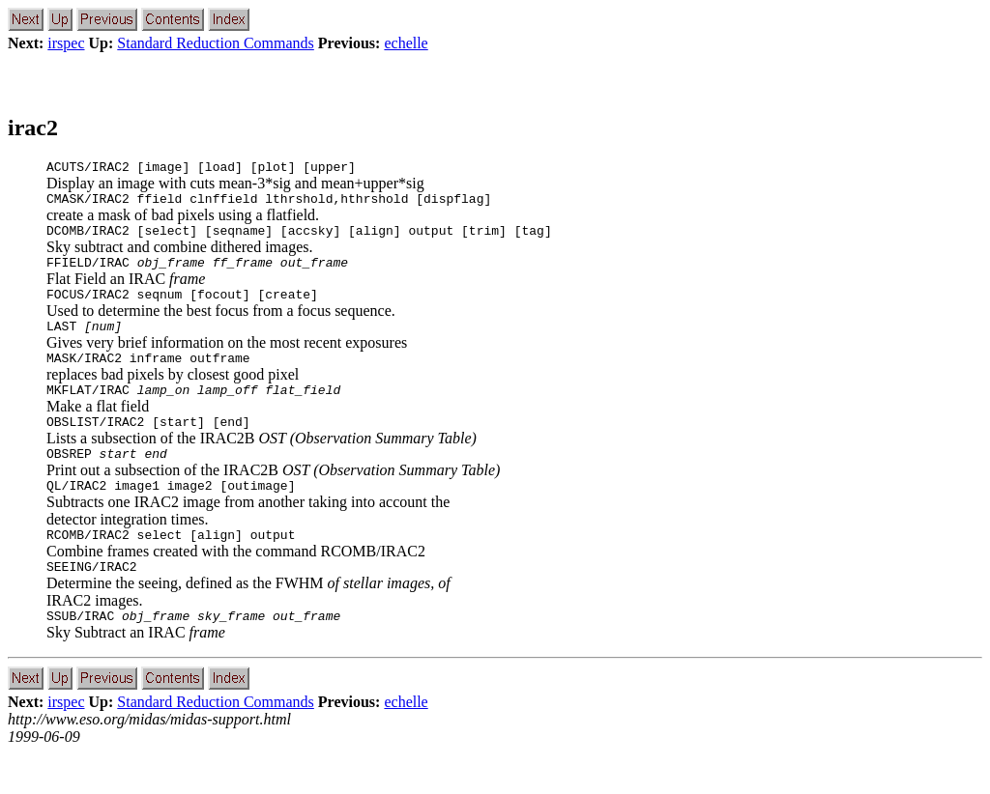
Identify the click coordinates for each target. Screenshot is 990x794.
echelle (405, 43)
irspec (65, 43)
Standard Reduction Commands (215, 43)
